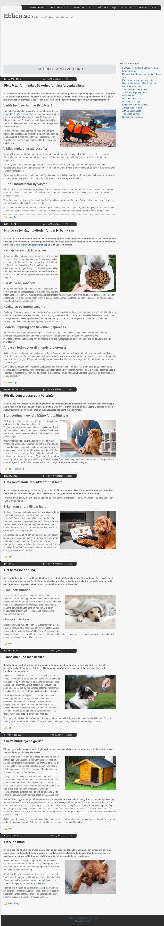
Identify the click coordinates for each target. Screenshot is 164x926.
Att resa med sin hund (83, 7)
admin (60, 650)
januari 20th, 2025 (12, 79)
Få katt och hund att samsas (135, 105)
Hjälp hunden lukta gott (132, 98)
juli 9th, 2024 (10, 224)
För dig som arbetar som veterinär (29, 395)
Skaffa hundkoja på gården (23, 741)
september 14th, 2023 (14, 389)
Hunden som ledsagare (132, 117)
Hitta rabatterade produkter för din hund (33, 482)
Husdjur (142, 7)
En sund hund (128, 7)
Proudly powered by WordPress (82, 918)
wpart (87, 921)
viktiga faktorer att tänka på (35, 245)
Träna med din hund (59, 7)
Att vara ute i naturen (131, 111)
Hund (153, 7)
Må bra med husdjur (107, 7)
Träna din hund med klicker (24, 657)
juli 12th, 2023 (10, 476)
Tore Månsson (56, 79)
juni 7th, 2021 (10, 564)
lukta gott (41, 883)
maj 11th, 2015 (11, 836)
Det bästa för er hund (19, 570)
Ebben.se (18, 15)
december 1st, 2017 (13, 735)
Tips (15, 217)
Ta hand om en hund (35, 7)
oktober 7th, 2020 (12, 650)
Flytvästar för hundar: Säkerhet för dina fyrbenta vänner (45, 85)
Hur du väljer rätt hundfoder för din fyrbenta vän (39, 230)
